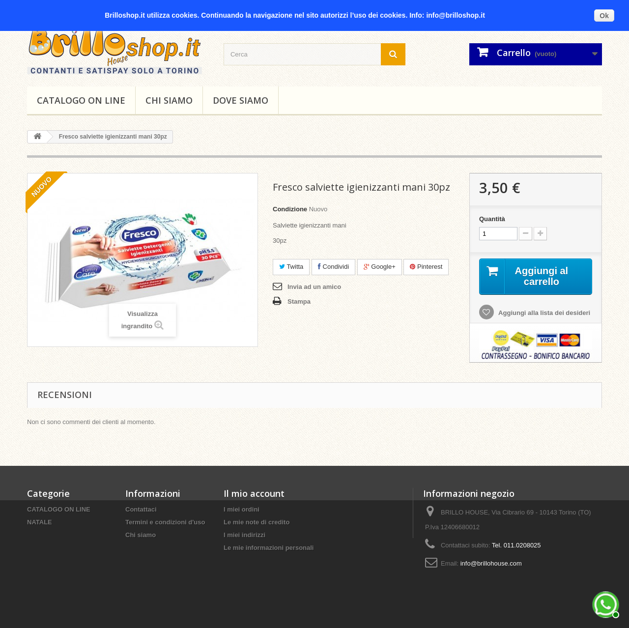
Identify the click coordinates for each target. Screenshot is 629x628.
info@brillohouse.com (491, 563)
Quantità (492, 219)
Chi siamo (169, 100)
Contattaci (141, 509)
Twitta (291, 266)
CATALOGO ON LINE (81, 100)
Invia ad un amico (314, 286)
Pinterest (426, 266)
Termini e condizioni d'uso (165, 522)
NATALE (39, 522)
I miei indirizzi (244, 535)
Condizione (290, 209)
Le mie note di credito (256, 522)
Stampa (299, 301)
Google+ (380, 266)
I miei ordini (241, 509)
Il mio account (254, 493)
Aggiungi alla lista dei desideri (543, 312)
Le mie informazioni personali (269, 547)
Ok (604, 16)
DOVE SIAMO (240, 100)
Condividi (333, 266)
